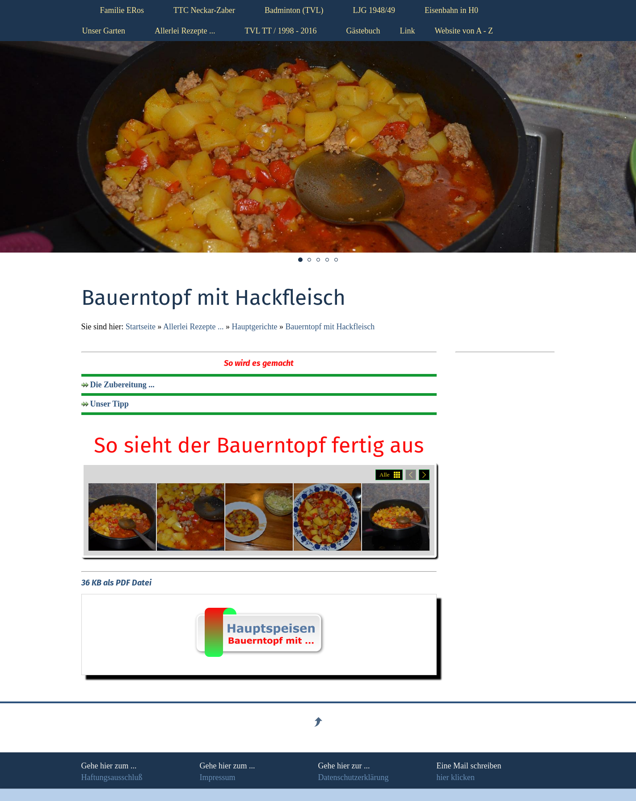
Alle (384, 474)
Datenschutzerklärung (353, 777)
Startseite (141, 326)
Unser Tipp (109, 403)
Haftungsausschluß (112, 777)
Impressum (218, 777)
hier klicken (456, 777)
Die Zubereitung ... (122, 384)
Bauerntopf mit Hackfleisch (330, 326)
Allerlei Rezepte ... (193, 326)
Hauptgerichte (254, 326)
